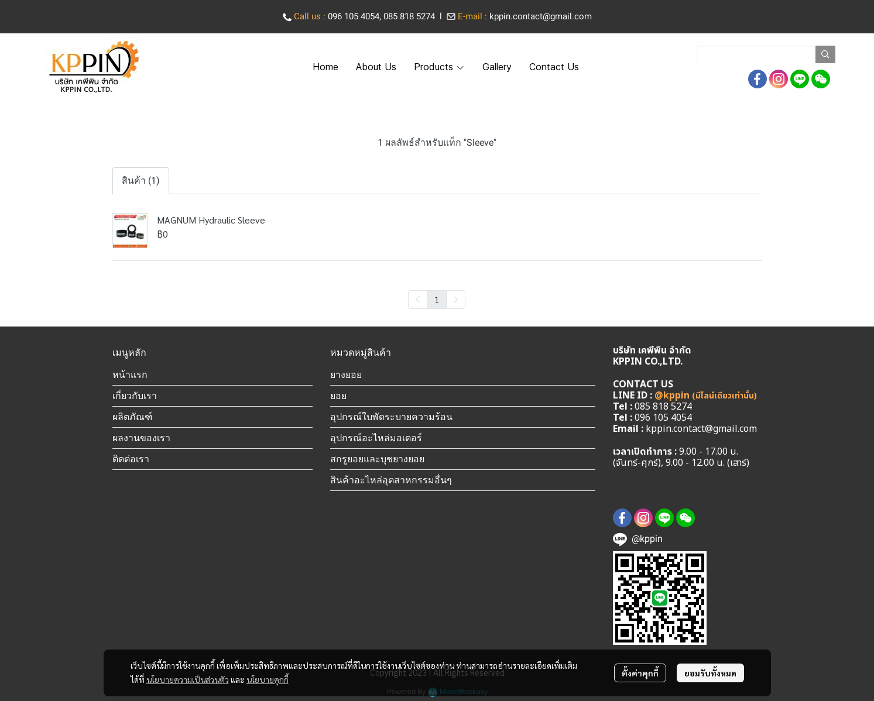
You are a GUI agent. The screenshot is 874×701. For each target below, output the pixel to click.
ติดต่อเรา (130, 459)
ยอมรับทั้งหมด (710, 673)
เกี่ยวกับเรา (134, 395)
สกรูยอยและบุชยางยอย (377, 459)
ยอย (338, 395)
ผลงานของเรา (141, 438)
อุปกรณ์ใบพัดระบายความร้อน (391, 416)
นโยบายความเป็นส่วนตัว (187, 679)
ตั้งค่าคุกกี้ (640, 673)
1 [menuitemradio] (436, 299)
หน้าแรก (130, 374)
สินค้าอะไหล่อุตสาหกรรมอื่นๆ (391, 480)
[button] (766, 54)
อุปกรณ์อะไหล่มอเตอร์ (376, 438)
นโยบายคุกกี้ (267, 679)
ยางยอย (346, 374)
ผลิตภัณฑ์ (132, 416)
